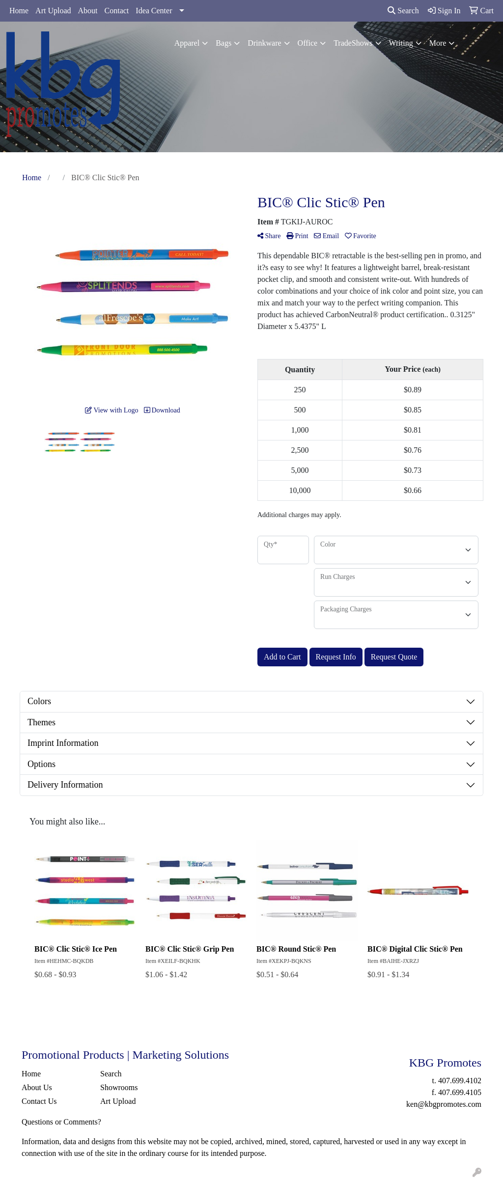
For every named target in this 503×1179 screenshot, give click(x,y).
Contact (117, 10)
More (438, 43)
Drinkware (264, 43)
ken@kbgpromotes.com (443, 1104)
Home (18, 10)
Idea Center (154, 10)
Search (403, 10)
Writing (401, 43)
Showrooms (119, 1087)
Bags (223, 43)
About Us (37, 1087)
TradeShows (353, 43)
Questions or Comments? (61, 1122)
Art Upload (53, 10)
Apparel (187, 43)
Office (308, 43)
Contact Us (39, 1101)
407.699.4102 (459, 1080)
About (88, 10)
